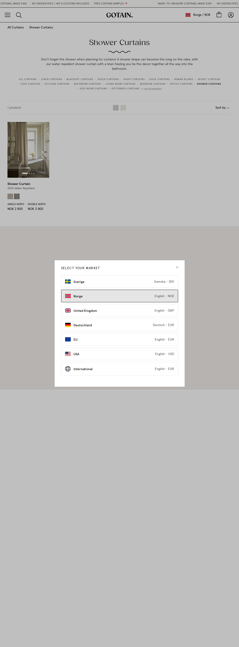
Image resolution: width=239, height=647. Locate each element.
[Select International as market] (119, 369)
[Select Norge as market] (119, 296)
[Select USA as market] (119, 354)
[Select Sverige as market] (119, 281)
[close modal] (177, 267)
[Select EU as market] (119, 339)
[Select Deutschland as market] (119, 325)
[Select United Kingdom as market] (119, 310)
